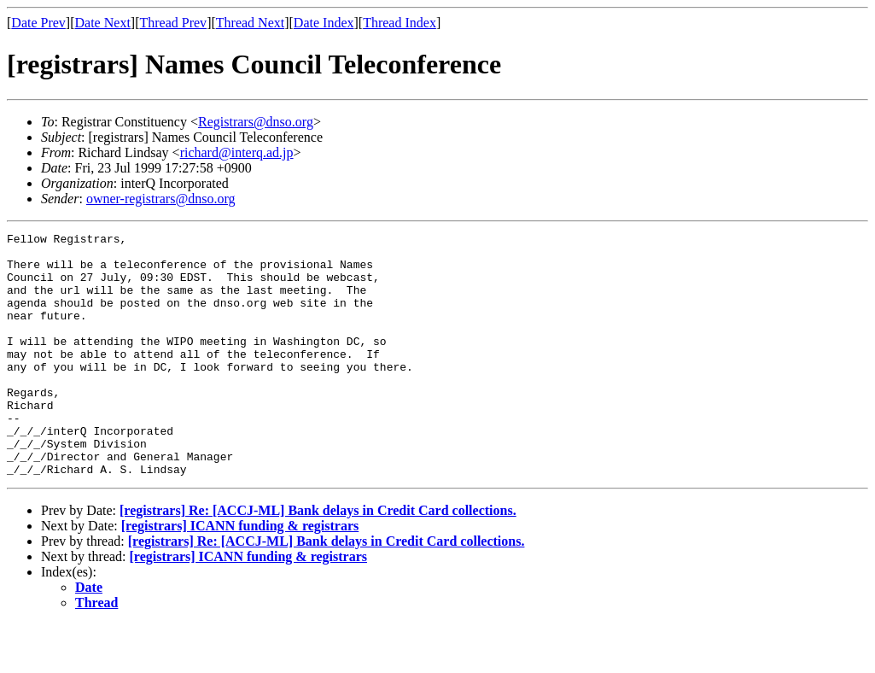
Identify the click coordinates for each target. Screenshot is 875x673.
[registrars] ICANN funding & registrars (240, 574)
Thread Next (250, 22)
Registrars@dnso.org (255, 121)
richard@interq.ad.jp (237, 152)
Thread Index (399, 22)
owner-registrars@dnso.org (161, 198)
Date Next (103, 22)
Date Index (324, 22)
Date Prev (38, 22)
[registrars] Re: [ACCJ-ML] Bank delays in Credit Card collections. (318, 559)
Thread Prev (173, 22)
